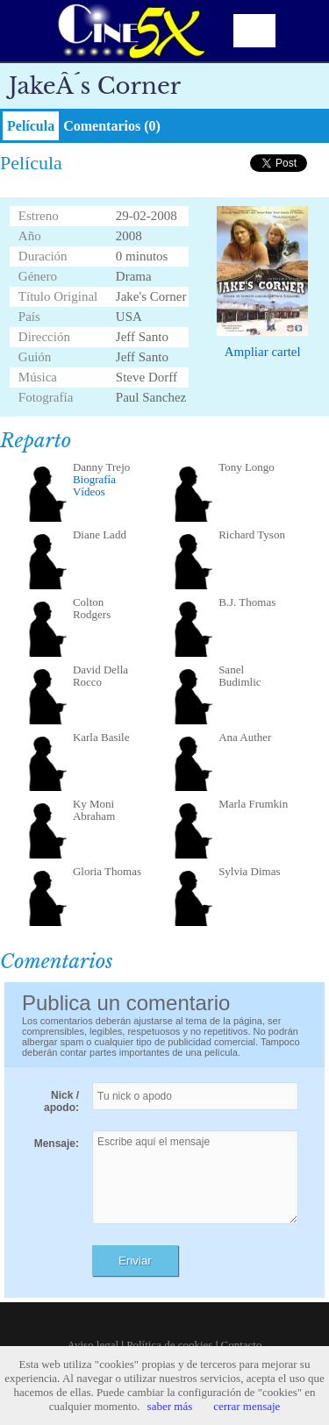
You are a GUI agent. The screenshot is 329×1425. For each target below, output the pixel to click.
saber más (170, 1406)
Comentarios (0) (112, 125)
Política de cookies (169, 1344)
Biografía (94, 479)
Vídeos (89, 491)
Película (30, 125)
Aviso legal (93, 1344)
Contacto (241, 1344)
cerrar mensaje (246, 1406)
